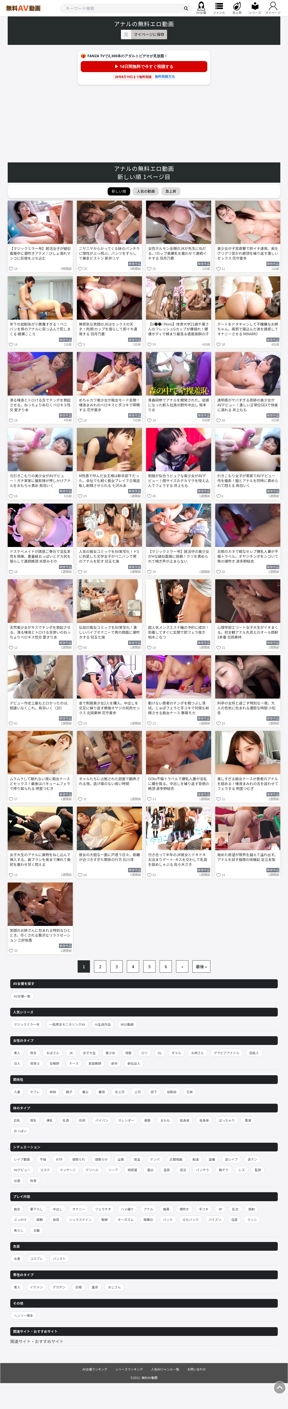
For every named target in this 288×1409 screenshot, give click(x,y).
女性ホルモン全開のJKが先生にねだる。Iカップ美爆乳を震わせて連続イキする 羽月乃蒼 (177, 253)
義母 (102, 1091)
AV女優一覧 (22, 996)
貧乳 (33, 1120)
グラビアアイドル (226, 1052)
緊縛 (104, 1219)
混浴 (183, 1169)
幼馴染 (172, 1091)
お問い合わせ (196, 1369)
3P (220, 1209)
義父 (85, 1091)
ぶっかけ (20, 1219)
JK (71, 1052)
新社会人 (134, 1063)
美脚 (147, 1120)
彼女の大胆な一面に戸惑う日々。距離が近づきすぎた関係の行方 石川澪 (109, 857)
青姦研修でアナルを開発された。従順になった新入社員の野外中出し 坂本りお (178, 405)
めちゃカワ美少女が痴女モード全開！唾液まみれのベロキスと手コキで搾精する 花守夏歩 (109, 405)
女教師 (54, 1063)
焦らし (19, 1230)
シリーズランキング (129, 1369)
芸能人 (254, 1052)
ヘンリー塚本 (23, 1315)
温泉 (166, 1169)
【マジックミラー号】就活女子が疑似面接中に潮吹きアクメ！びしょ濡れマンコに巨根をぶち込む (40, 253)
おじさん (114, 1287)
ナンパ (155, 1159)
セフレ (35, 1091)
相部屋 (132, 1169)
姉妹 (53, 1091)
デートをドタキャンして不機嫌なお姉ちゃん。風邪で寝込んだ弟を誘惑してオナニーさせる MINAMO (247, 329)
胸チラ (224, 1169)
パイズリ (215, 1219)
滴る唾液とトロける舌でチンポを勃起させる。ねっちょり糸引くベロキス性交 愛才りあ (40, 405)
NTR (59, 1159)
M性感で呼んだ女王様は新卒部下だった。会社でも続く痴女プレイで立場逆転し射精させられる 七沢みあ (109, 480)
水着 (17, 1258)
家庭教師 (94, 1063)
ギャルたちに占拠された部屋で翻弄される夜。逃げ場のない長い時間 (109, 781)
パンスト (59, 1258)
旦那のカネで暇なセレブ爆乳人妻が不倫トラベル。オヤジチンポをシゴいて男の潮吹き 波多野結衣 (247, 556)
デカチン (59, 1287)
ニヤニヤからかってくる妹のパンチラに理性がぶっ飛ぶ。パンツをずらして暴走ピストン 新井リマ (109, 253)
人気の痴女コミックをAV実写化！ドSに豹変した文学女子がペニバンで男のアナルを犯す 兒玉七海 (109, 556)
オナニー (78, 1209)
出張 (17, 1180)
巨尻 (82, 1120)
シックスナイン (80, 1219)
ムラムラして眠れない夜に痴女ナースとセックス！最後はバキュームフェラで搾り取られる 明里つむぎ (40, 783)
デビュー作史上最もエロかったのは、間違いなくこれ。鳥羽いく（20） (40, 705)
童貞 (95, 1287)
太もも (165, 1120)
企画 (121, 1159)
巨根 (78, 1287)
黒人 (17, 1287)
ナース (74, 1063)
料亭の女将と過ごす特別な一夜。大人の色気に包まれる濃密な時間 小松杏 (246, 708)
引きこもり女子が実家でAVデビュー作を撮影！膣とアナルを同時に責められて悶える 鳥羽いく (247, 480)
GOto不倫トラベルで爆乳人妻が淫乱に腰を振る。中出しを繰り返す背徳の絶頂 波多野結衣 (178, 783)
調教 (40, 1219)
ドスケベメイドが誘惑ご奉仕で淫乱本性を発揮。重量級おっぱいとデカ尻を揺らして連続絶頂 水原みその (40, 556)
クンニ (252, 1219)
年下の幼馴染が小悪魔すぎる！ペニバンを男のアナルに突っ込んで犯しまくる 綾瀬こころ (40, 329)
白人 (17, 1063)
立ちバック (191, 1219)
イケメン (36, 1287)
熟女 (33, 1052)
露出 (150, 1169)
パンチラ (202, 1169)
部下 (154, 1091)
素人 (17, 1052)
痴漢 (195, 1159)
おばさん (52, 1052)
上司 (137, 1091)
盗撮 (212, 1159)
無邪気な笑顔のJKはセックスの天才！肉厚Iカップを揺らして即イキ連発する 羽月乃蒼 (108, 329)
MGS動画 (127, 1024)
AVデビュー (22, 1169)
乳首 (66, 1120)
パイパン (101, 1120)
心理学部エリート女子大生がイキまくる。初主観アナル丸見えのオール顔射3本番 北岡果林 (247, 632)
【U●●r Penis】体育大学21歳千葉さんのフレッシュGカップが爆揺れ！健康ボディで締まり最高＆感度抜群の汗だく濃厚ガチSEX (178, 329)
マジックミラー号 (26, 1024)
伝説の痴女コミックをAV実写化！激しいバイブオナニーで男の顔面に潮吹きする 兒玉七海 (109, 632)
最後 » (201, 966)
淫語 (234, 1219)
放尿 (56, 1219)
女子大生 (89, 1052)
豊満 (248, 1120)
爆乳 (49, 1120)
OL (160, 1052)
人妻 (17, 1091)
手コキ (204, 1209)
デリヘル (92, 1169)
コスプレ (36, 1258)
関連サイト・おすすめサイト (37, 1341)
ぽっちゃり (227, 1120)
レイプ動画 (22, 1159)
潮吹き (184, 1209)
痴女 (17, 1209)
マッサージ (68, 1169)
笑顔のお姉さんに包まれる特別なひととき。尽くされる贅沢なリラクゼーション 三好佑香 (40, 935)
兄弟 (190, 1091)
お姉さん (197, 1052)
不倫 (43, 1159)
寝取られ (78, 1159)
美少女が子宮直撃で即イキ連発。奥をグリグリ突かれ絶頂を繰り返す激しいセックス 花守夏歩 (247, 253)
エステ (45, 1169)
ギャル (176, 1052)
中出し (58, 1209)
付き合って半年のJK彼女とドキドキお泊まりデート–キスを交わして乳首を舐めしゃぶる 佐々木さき (177, 859)
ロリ (144, 1052)
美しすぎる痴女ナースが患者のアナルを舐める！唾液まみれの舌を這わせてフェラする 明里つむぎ (247, 783)
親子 (69, 1091)
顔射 (251, 1209)
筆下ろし (36, 1209)
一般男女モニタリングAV (67, 1024)
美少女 (110, 1052)
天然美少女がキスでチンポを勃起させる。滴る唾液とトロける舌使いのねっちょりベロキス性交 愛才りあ (40, 632)
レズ (241, 1169)
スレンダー (126, 1120)
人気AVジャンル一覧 (165, 1369)
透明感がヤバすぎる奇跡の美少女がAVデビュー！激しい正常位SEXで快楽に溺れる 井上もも (247, 405)
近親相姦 (176, 1159)
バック (168, 1219)
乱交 (235, 1209)
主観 (36, 1230)
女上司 (120, 1091)
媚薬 (166, 1209)
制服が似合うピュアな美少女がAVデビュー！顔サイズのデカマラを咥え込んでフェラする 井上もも (178, 480)
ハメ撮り (127, 1209)
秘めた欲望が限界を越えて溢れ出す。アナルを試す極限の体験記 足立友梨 (247, 857)
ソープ (113, 1169)
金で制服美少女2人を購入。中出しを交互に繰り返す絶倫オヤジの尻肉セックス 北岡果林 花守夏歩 (109, 708)
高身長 (204, 1120)
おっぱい (20, 1130)
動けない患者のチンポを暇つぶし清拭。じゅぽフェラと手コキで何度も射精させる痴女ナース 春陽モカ (178, 708)
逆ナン (253, 1159)
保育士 (35, 1063)
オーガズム (126, 1219)
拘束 (33, 1180)
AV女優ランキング (94, 1369)
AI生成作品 (103, 1024)
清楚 (128, 1052)
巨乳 (17, 1120)
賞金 (137, 1159)
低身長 (185, 1120)
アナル (148, 1209)
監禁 (258, 1169)
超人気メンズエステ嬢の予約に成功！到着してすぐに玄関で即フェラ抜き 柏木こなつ (178, 632)
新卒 (114, 1063)
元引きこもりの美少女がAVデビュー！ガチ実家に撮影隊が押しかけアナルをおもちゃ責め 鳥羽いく (40, 480)
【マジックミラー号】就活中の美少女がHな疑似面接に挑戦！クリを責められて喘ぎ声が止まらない (178, 556)
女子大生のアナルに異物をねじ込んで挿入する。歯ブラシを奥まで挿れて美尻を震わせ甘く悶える (40, 859)
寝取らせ (101, 1159)
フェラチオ (103, 1209)
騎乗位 (148, 1219)
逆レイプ (231, 1159)
